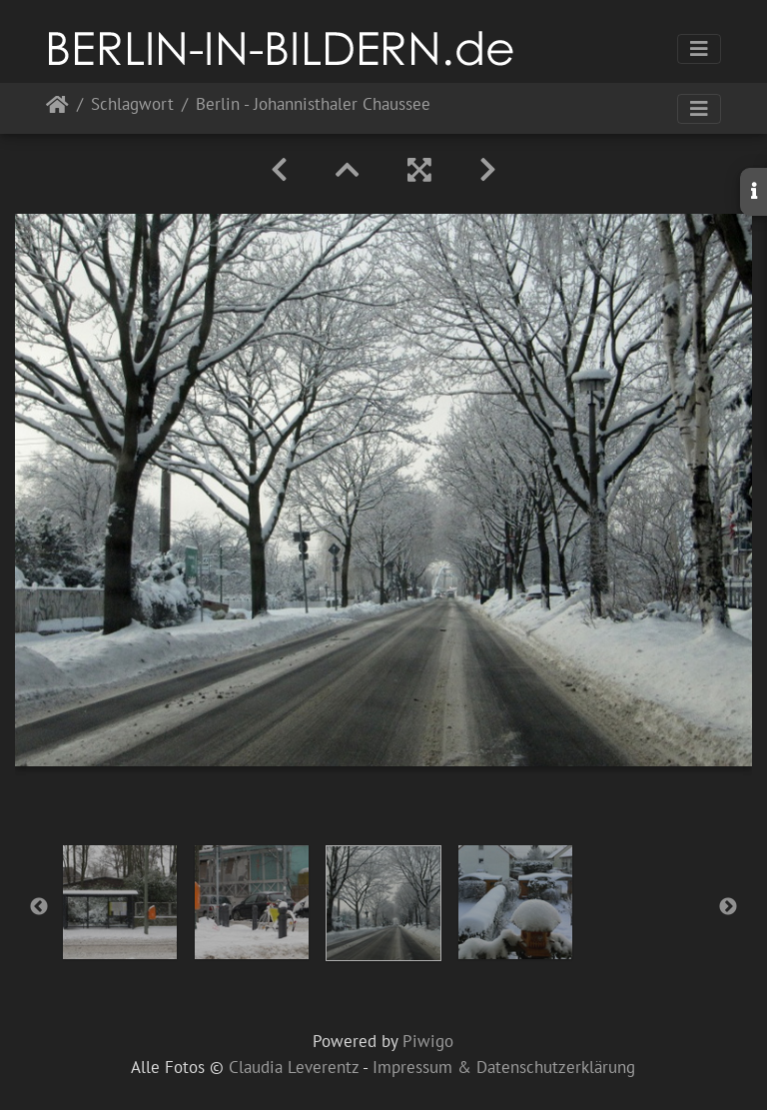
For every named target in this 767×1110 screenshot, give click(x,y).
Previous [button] (39, 907)
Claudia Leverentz (294, 1067)
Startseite (57, 108)
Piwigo (427, 1041)
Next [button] (728, 907)
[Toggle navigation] (699, 49)
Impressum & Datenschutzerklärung (504, 1067)
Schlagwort (132, 105)
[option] (120, 902)
